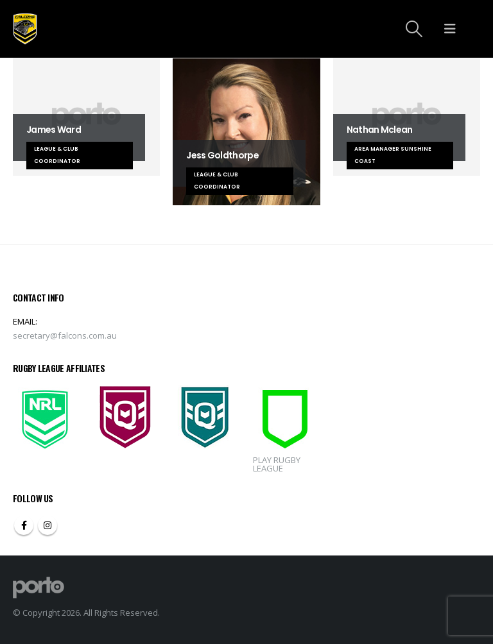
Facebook (23, 525)
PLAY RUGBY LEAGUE (276, 464)
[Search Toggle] (414, 29)
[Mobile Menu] (450, 29)
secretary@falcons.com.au (65, 335)
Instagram (47, 525)
